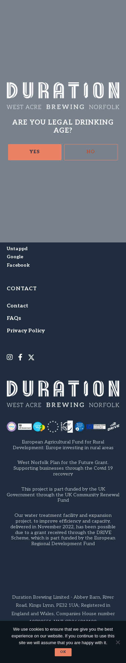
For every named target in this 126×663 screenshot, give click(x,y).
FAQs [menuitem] (14, 318)
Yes (35, 152)
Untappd (17, 249)
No (91, 152)
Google (15, 257)
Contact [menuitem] (17, 306)
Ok (63, 652)
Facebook (18, 265)
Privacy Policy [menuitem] (26, 331)
